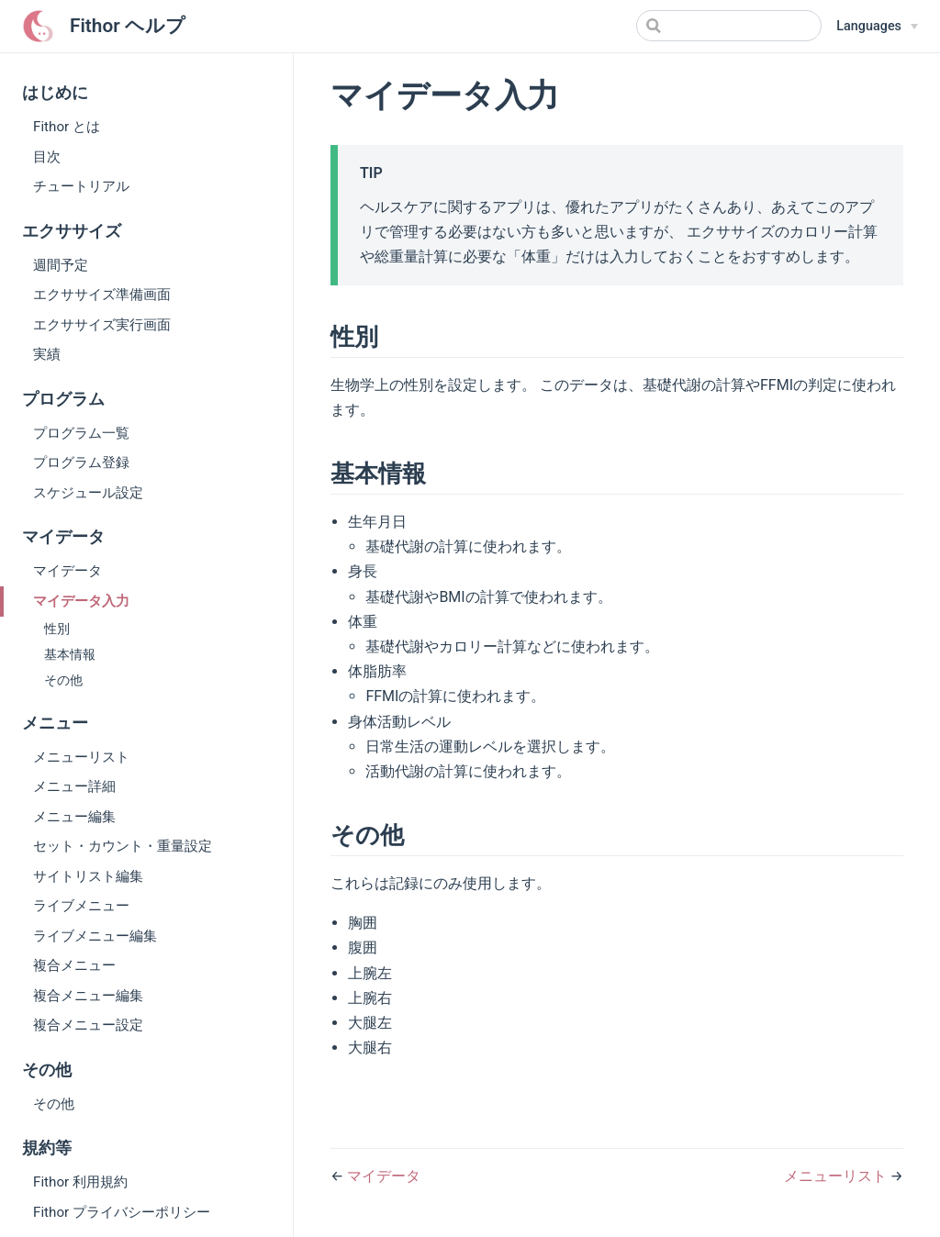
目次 (47, 157)
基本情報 (69, 655)
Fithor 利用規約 (80, 1182)
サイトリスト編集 (88, 876)
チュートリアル (81, 186)
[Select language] (877, 27)
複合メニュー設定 (88, 1025)
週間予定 (60, 265)
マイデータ (67, 571)
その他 (63, 680)
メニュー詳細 (74, 786)
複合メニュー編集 (88, 995)
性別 (57, 629)
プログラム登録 (81, 462)
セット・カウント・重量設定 (122, 846)
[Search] (729, 25)
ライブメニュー (81, 905)
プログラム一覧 (81, 433)
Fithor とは (66, 126)
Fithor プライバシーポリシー (121, 1212)
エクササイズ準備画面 (102, 294)
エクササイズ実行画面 (102, 325)
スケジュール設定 (88, 493)
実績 (47, 354)
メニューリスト (81, 757)
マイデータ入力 (81, 601)
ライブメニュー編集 (95, 936)
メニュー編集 (74, 816)
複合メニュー (74, 965)
